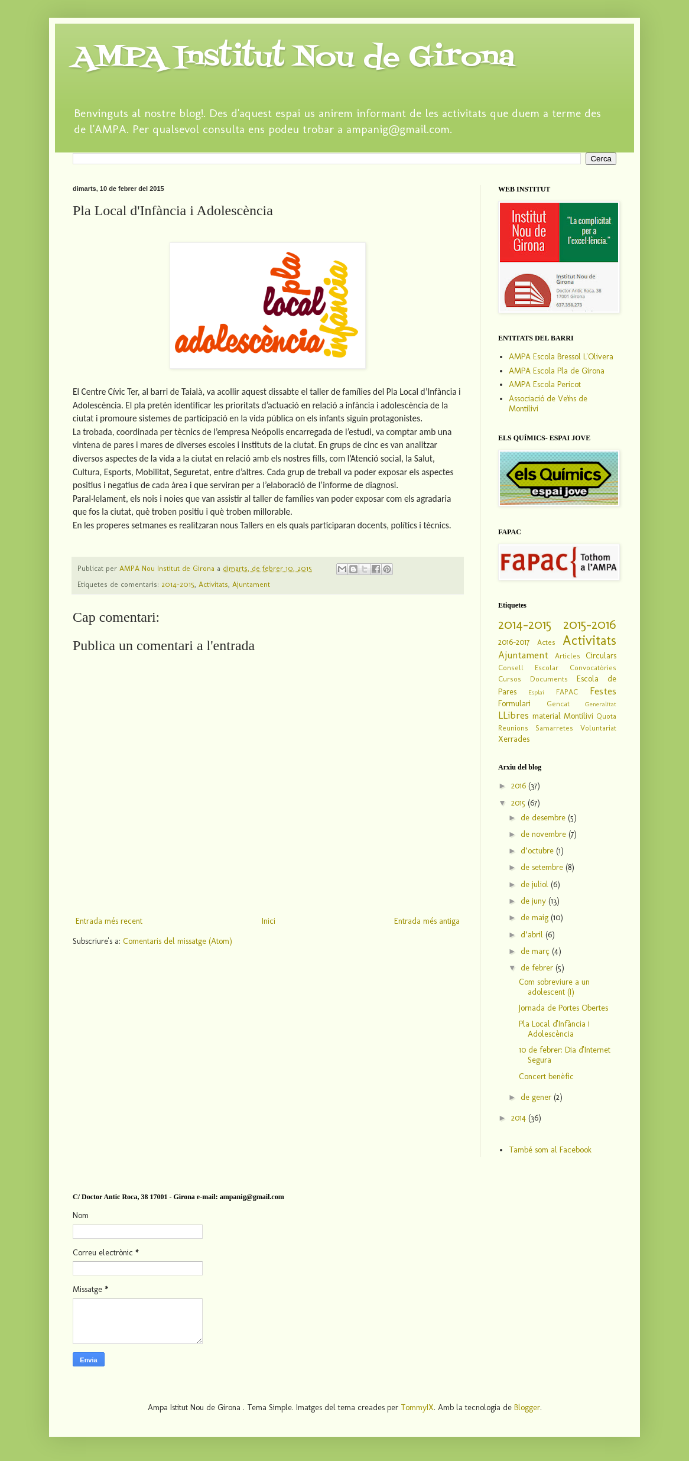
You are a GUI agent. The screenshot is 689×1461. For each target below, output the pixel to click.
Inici (268, 921)
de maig (536, 918)
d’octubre (538, 851)
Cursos (509, 678)
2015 (519, 803)
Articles (567, 655)
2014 (519, 1118)
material (546, 716)
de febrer (538, 968)
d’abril (533, 935)
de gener (537, 1097)
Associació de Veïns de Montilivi (548, 404)
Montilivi (578, 716)
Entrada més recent (109, 921)
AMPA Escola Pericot (545, 384)
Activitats (213, 584)
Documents (549, 678)
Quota (606, 716)
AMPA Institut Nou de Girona (294, 58)
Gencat (558, 703)
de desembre (544, 818)
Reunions (513, 727)
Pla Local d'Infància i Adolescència (554, 1029)
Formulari (514, 704)
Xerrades (513, 739)
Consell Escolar (528, 667)
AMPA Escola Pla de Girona (556, 371)
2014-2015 (177, 584)
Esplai (536, 692)
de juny (534, 901)
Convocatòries (593, 667)
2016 (519, 786)
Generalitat (600, 704)
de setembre (543, 867)
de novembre (544, 834)
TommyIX (417, 1407)
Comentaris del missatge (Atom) (177, 941)
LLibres (513, 715)
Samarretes (554, 727)
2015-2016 (589, 624)
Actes (546, 642)
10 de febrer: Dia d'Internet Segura (564, 1055)
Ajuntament (251, 584)
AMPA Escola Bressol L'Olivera (561, 357)
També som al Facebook (550, 1150)
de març (536, 951)
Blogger (527, 1407)
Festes (603, 691)
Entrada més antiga (427, 921)
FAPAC (567, 691)
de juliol (536, 884)
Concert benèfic (546, 1077)
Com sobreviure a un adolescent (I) (554, 987)
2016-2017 (513, 642)
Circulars (601, 656)
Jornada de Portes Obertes (563, 1008)
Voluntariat (598, 727)
